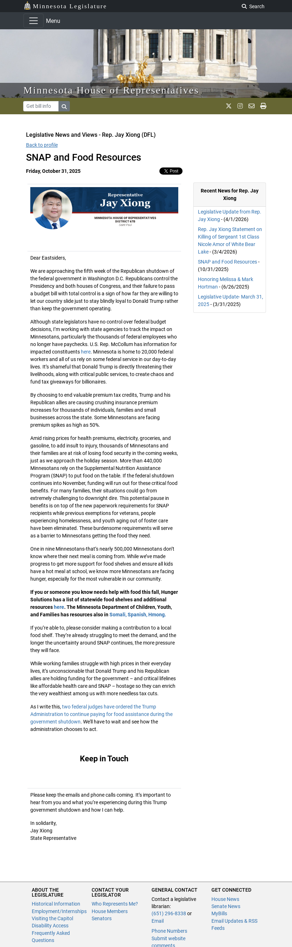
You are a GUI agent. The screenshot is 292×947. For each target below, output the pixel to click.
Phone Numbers (169, 931)
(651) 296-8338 (169, 913)
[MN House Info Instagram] (240, 106)
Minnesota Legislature (65, 5)
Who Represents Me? (115, 904)
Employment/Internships (59, 911)
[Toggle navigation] (33, 21)
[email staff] (251, 106)
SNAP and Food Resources (227, 262)
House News (225, 899)
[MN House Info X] (229, 106)
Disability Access (50, 925)
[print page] (263, 106)
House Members (110, 911)
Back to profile (42, 145)
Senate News (225, 906)
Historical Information (56, 904)
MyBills (219, 913)
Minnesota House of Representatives (111, 90)
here (86, 352)
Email (158, 921)
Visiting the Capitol (52, 918)
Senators (102, 918)
